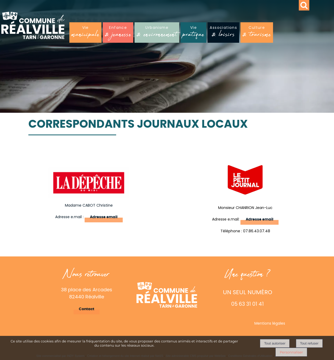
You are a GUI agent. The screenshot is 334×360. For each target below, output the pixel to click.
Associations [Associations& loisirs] (223, 33)
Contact (86, 309)
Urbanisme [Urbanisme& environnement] (157, 33)
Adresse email (103, 217)
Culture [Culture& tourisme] (257, 33)
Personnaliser (291, 352)
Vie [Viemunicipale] (85, 33)
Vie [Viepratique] (193, 33)
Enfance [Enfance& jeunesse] (118, 33)
